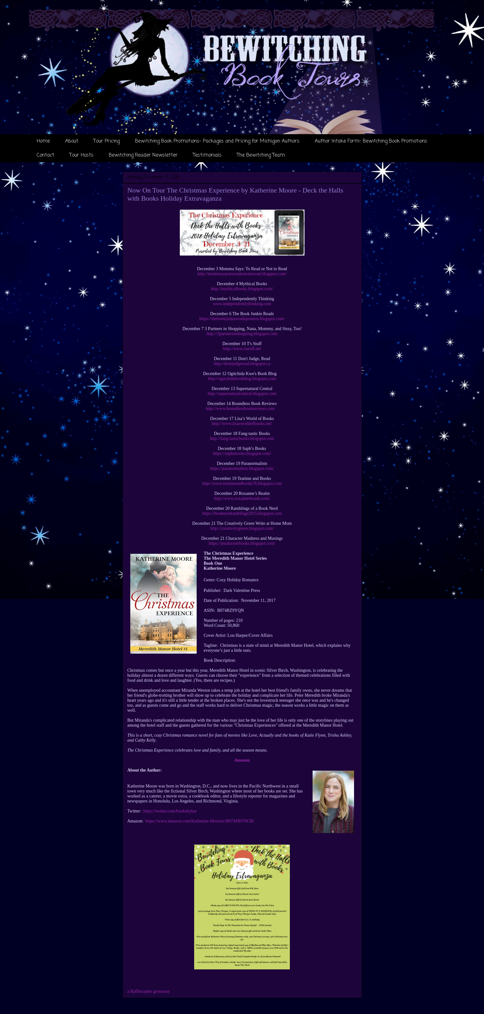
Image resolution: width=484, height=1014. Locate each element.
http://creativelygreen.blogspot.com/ (242, 528)
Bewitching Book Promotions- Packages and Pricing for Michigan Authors (217, 141)
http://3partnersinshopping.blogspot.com (242, 333)
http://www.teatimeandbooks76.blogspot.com (242, 483)
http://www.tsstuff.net (242, 348)
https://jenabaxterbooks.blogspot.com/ (242, 543)
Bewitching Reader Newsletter (143, 155)
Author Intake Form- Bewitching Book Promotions (371, 141)
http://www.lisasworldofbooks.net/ (242, 423)
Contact (45, 155)
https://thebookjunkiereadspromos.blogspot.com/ (242, 318)
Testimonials (207, 155)
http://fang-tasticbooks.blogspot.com (242, 438)
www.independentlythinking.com (242, 303)
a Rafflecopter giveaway (148, 991)
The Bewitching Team (261, 155)
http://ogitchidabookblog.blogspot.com (242, 378)
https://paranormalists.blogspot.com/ (242, 468)
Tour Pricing (106, 141)
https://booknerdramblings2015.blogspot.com (242, 513)
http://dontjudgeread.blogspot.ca (242, 363)
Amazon (242, 760)
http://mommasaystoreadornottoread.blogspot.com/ (241, 273)
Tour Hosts (81, 155)
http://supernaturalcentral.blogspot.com (242, 393)
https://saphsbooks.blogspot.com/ (242, 453)
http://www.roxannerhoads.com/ (242, 498)
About (71, 141)
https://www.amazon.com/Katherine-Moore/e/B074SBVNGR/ (200, 821)
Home (43, 141)
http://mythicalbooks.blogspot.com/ (242, 288)
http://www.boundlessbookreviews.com (240, 408)
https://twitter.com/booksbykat (170, 811)
